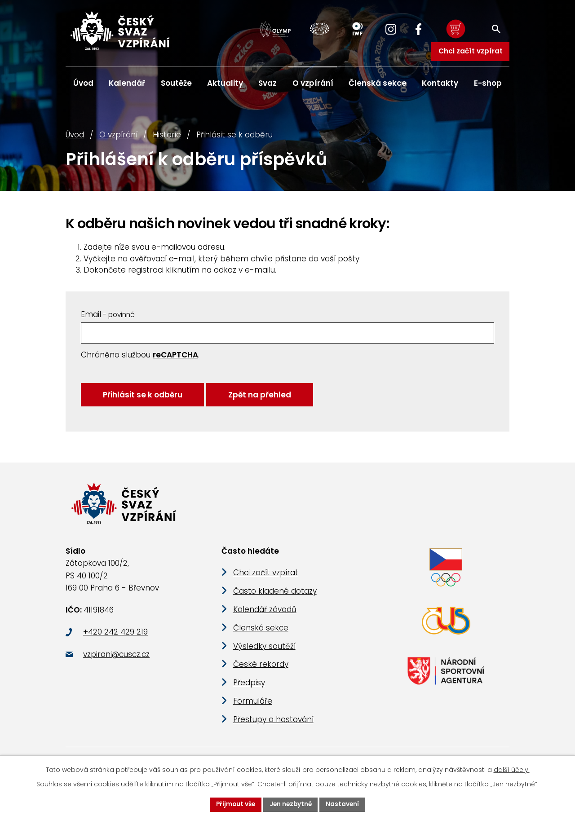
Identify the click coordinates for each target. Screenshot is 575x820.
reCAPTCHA (175, 358)
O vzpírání (118, 138)
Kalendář (127, 83)
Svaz (267, 83)
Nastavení (344, 804)
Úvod (75, 138)
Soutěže (176, 83)
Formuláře (252, 710)
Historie (167, 138)
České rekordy (260, 673)
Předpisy (249, 692)
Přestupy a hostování (273, 728)
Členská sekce (378, 83)
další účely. (512, 769)
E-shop (488, 83)
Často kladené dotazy (275, 600)
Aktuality (225, 83)
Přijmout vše (234, 804)
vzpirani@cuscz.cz (116, 663)
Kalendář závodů (264, 618)
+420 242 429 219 (115, 641)
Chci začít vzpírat (470, 50)
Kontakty (440, 83)
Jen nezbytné (291, 804)
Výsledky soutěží (264, 655)
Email (108, 318)
